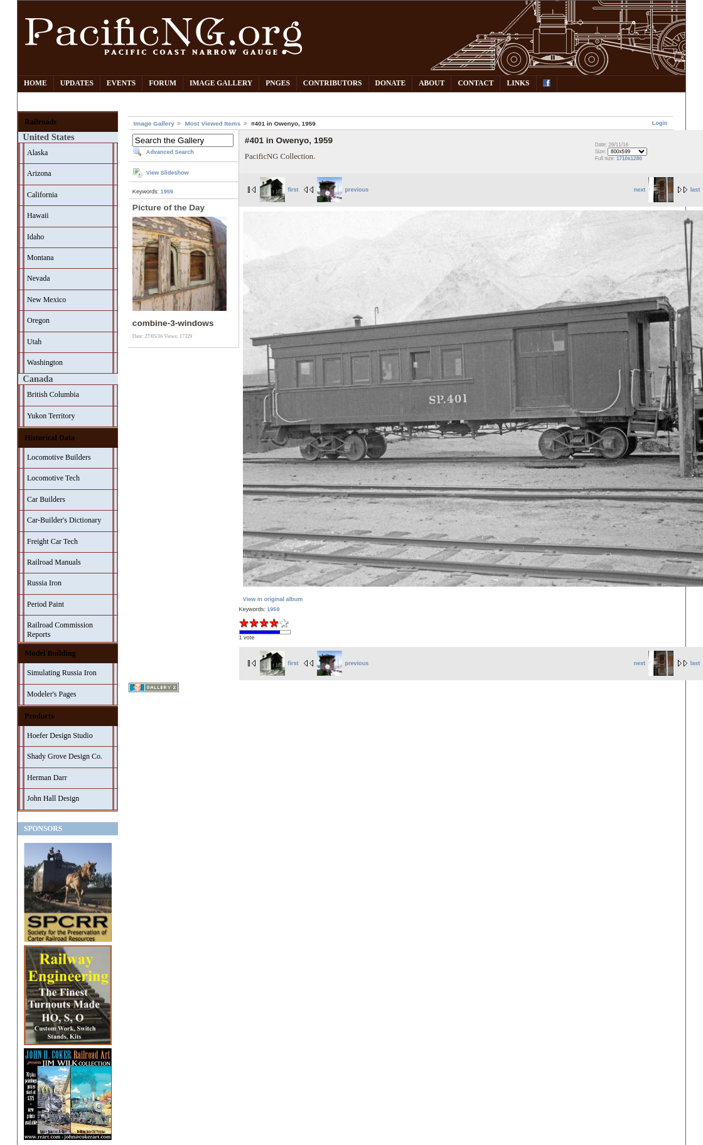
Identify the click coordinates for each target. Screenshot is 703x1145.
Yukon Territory (51, 415)
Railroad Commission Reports (60, 630)
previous (342, 190)
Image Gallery (221, 83)
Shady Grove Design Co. (64, 756)
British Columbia (53, 394)
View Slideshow (167, 173)
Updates (77, 83)
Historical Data (49, 437)
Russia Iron (44, 582)
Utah (34, 341)
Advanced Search (170, 152)
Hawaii (38, 215)
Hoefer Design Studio (60, 735)
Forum (162, 83)
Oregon (38, 320)
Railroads (40, 121)
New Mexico (46, 299)
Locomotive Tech (53, 478)
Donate (390, 83)
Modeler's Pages (51, 694)
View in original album (273, 599)
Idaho (35, 236)
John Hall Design (53, 798)
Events (121, 83)
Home (35, 83)
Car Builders (46, 499)
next (653, 190)
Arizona (39, 173)
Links (518, 83)
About (431, 83)
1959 (167, 191)
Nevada (38, 278)
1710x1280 (629, 158)
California (42, 194)
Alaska (37, 152)
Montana (40, 257)
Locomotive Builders (59, 457)
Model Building (50, 653)
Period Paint (45, 604)
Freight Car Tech (52, 541)
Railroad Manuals (54, 562)
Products (39, 716)
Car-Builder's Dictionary (64, 520)
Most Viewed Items (212, 123)
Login (660, 123)
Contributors (332, 83)
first (279, 190)
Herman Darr (47, 777)
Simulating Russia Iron (62, 672)
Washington (45, 362)
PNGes (278, 83)
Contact (475, 83)
